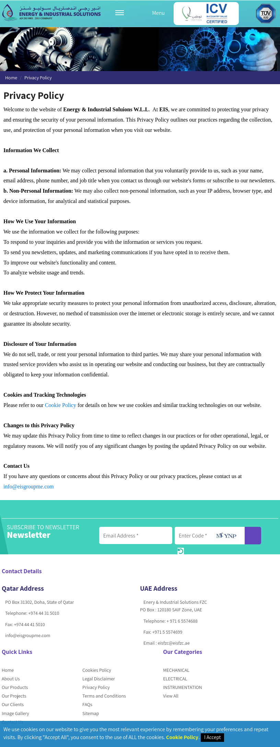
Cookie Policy (60, 405)
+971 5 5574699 (167, 632)
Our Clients (13, 704)
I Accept (212, 737)
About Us (11, 679)
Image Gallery (15, 713)
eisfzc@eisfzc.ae (174, 643)
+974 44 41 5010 (29, 624)
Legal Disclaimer (98, 679)
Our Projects (14, 696)
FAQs (87, 704)
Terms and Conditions (104, 696)
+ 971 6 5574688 (181, 621)
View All (170, 696)
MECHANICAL (176, 670)
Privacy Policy (96, 687)
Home (11, 78)
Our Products (15, 687)
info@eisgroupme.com (28, 486)
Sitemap (90, 713)
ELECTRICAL (175, 679)
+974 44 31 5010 (43, 613)
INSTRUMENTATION (182, 687)
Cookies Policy (96, 670)
